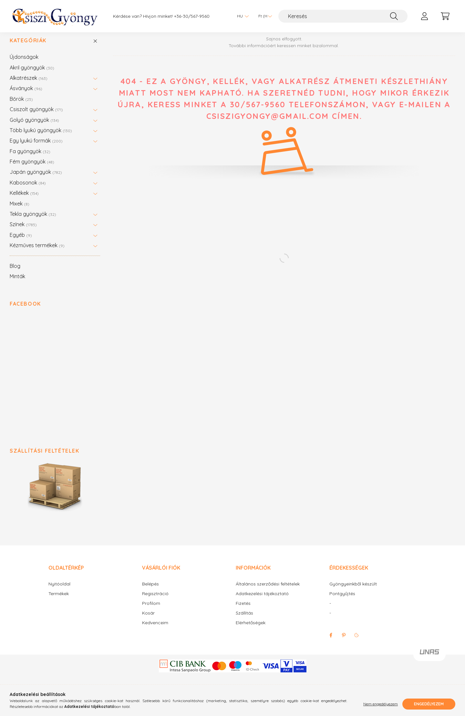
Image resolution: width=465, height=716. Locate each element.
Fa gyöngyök (30, 157)
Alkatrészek (28, 84)
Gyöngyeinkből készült (353, 590)
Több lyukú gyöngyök (41, 136)
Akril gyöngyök (32, 74)
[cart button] (445, 16)
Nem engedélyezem (380, 703)
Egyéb (21, 241)
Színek (23, 230)
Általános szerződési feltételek (268, 590)
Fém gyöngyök (32, 168)
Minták (17, 282)
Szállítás (244, 619)
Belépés (150, 590)
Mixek (19, 210)
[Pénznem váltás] (263, 16)
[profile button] (424, 16)
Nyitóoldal (59, 590)
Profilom (151, 610)
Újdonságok (24, 63)
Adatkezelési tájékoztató (262, 600)
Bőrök (21, 105)
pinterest (343, 641)
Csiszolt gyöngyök (36, 115)
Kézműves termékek (37, 251)
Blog (15, 272)
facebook (330, 641)
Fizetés (243, 610)
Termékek (58, 600)
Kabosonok (28, 189)
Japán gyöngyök (36, 178)
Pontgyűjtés (342, 600)
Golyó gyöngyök (34, 126)
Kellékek (24, 199)
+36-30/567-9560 (192, 16)
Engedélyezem (429, 703)
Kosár (148, 619)
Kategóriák (28, 47)
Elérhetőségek (250, 629)
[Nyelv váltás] (241, 16)
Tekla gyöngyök (33, 220)
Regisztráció (155, 600)
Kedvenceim (155, 629)
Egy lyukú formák (36, 147)
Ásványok (26, 94)
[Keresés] (343, 16)
